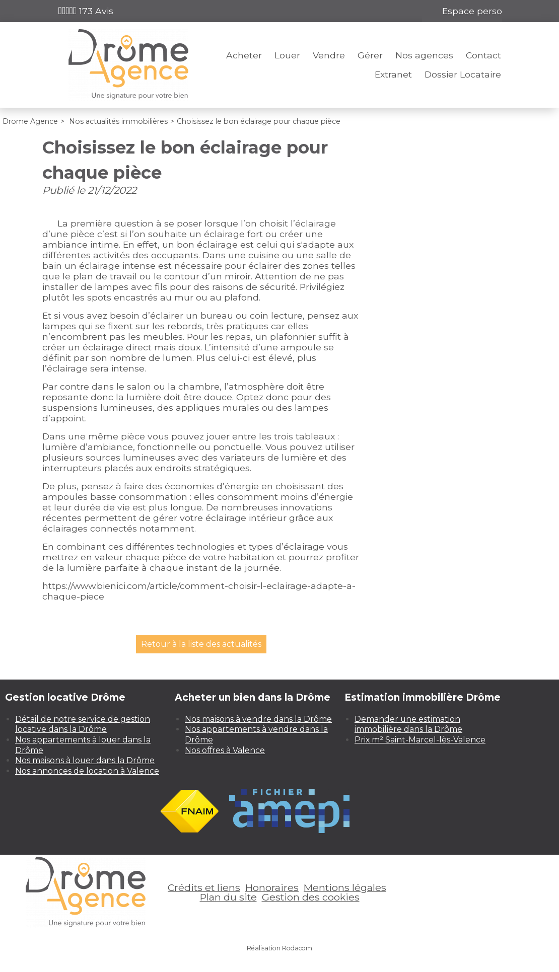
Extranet (393, 74)
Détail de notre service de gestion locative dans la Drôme (82, 724)
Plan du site (228, 897)
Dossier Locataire (463, 74)
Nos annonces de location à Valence (87, 771)
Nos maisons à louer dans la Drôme (85, 760)
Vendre (329, 55)
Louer (287, 55)
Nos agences (424, 55)
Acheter (244, 55)
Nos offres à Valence (225, 750)
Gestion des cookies (311, 897)
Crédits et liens (204, 887)
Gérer (370, 55)
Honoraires (272, 887)
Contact (483, 55)
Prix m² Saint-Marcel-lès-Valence (420, 739)
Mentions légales (345, 887)
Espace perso (472, 11)
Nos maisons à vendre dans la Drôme (258, 719)
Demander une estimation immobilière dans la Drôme (408, 724)
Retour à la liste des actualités (201, 644)
